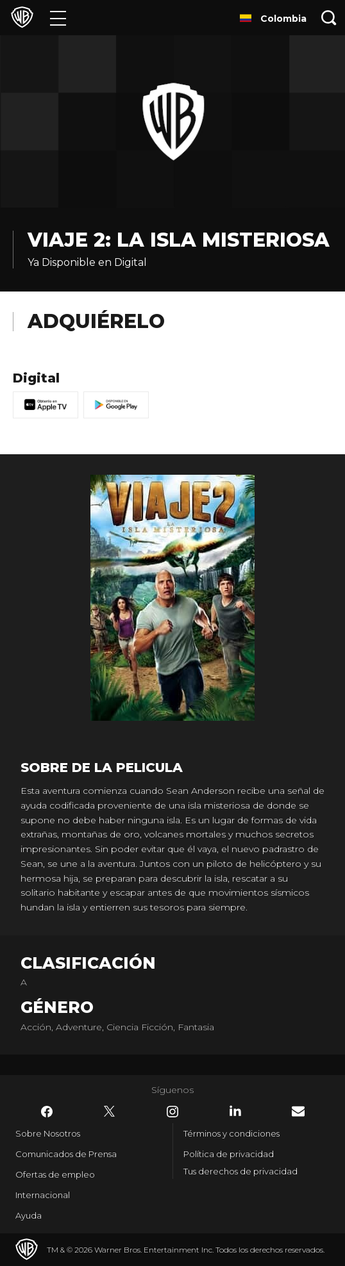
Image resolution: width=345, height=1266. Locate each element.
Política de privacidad (228, 1154)
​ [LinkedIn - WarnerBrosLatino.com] (235, 1111)
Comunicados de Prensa (66, 1154)
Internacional (42, 1195)
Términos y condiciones (231, 1133)
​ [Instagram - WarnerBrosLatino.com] (172, 1111)
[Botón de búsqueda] (329, 17)
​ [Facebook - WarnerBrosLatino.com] (47, 1111)
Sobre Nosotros (47, 1133)
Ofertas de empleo (55, 1174)
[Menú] (58, 17)
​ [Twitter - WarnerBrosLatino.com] (109, 1111)
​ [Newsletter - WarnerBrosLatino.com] (298, 1111)
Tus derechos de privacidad (240, 1171)
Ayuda (28, 1215)
